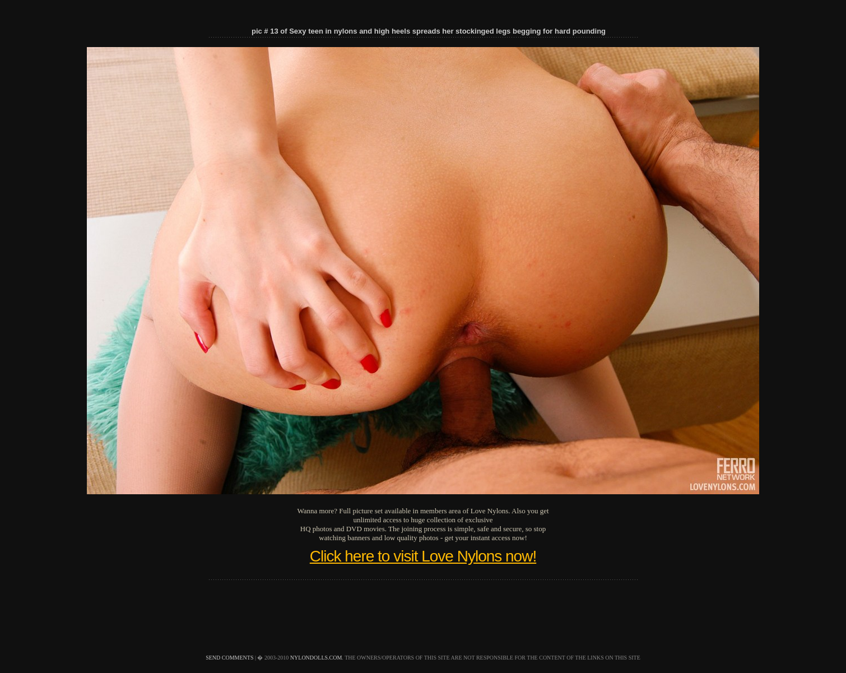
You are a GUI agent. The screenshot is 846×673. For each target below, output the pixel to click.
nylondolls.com (316, 658)
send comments (229, 658)
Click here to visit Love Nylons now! (423, 556)
